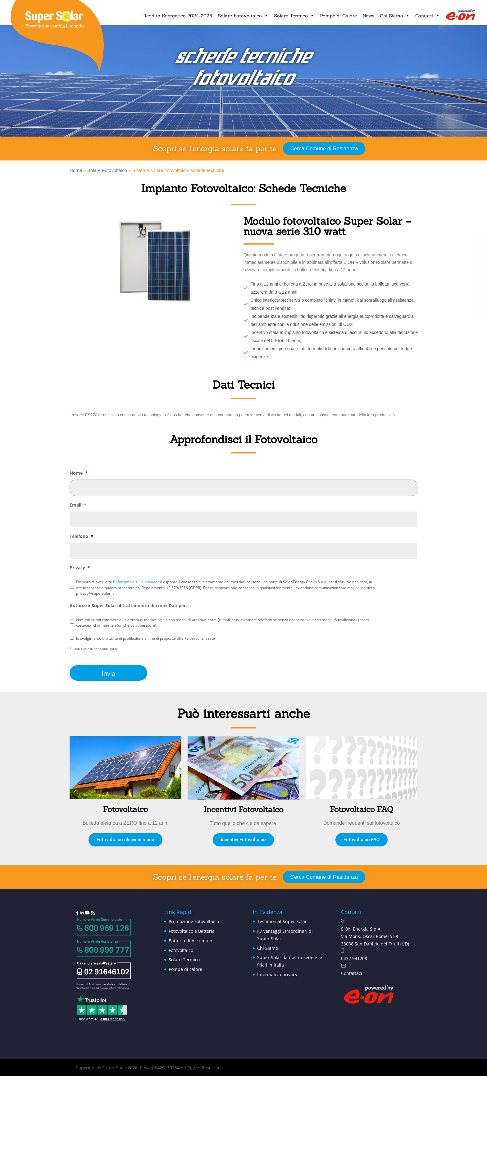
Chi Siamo (395, 16)
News (368, 16)
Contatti (427, 16)
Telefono (81, 536)
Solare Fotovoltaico (243, 16)
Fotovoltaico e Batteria (192, 931)
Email (78, 505)
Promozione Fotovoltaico (194, 921)
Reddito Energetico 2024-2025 (177, 16)
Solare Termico (294, 16)
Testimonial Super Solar (282, 921)
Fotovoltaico (181, 950)
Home (76, 170)
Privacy (80, 567)
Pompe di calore (185, 969)
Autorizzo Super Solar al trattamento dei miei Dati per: (128, 605)
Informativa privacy (277, 974)
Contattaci (351, 973)
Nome (79, 473)
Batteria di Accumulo (190, 941)
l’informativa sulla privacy (135, 581)
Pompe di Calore (338, 16)
